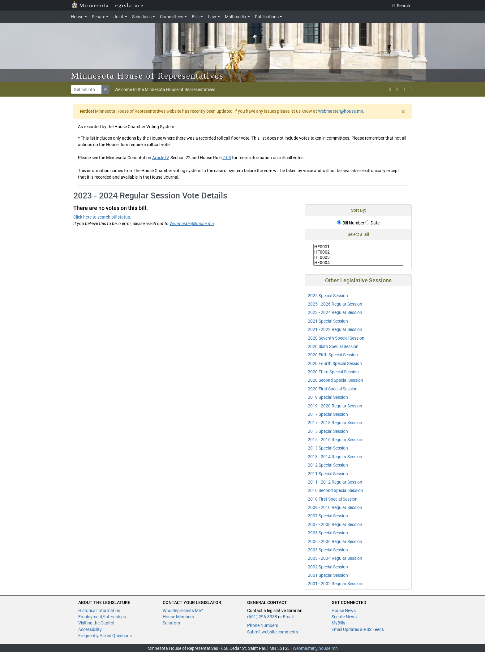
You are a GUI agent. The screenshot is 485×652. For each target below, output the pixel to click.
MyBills (338, 622)
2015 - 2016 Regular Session (335, 439)
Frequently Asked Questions (105, 635)
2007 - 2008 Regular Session (335, 524)
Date (372, 222)
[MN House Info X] (390, 89)
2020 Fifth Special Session (333, 354)
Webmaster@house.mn (340, 111)
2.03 (226, 157)
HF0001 (358, 247)
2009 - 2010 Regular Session (335, 507)
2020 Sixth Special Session (333, 346)
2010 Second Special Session (335, 490)
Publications (267, 16)
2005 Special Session (328, 532)
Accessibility (90, 629)
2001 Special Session (328, 575)
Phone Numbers (262, 625)
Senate (98, 16)
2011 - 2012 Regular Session (335, 482)
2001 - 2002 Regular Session (335, 583)
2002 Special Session (328, 566)
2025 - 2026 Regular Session (335, 304)
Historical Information (99, 610)
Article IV (160, 157)
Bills (196, 16)
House (77, 16)
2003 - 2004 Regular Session (335, 558)
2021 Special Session (328, 321)
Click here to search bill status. (102, 217)
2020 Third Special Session (333, 371)
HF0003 (358, 257)
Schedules (142, 16)
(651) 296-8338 (262, 616)
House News (344, 610)
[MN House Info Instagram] (396, 89)
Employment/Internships (102, 616)
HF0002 (358, 252)
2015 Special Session (328, 431)
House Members (178, 616)
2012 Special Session (328, 465)
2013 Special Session (328, 448)
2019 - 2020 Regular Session (335, 405)
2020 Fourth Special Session (335, 363)
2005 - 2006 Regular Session (335, 541)
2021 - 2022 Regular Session (335, 329)
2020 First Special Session (333, 388)
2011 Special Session (328, 473)
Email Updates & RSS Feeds (358, 629)
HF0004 (358, 262)
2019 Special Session (328, 397)
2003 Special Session (328, 549)
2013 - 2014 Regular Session (335, 456)
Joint (118, 16)
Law (212, 16)
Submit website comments (272, 631)
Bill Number (350, 222)
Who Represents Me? (183, 610)
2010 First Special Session (333, 499)
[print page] (410, 89)
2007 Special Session (328, 515)
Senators (171, 622)
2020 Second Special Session (335, 380)
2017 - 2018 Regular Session (335, 422)
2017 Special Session (328, 414)
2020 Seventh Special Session (336, 338)
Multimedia (235, 16)
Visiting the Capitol (96, 622)
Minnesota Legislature (107, 4)
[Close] (403, 111)
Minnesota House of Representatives (147, 75)
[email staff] (404, 89)
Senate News (344, 616)
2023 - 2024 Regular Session (335, 312)
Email (288, 616)
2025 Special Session (328, 295)
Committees (171, 16)
